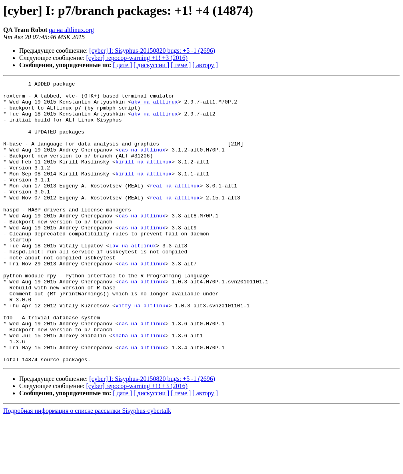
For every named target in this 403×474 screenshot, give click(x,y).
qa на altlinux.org (71, 29)
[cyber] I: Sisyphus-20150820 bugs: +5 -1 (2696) (152, 50)
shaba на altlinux (139, 386)
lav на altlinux (132, 279)
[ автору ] (204, 65)
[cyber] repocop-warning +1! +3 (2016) (137, 57)
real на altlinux (175, 207)
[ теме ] (181, 65)
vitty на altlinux (142, 351)
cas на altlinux (142, 163)
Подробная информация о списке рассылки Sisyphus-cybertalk (87, 467)
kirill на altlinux (144, 178)
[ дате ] (122, 65)
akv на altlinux (154, 106)
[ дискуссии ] (151, 65)
